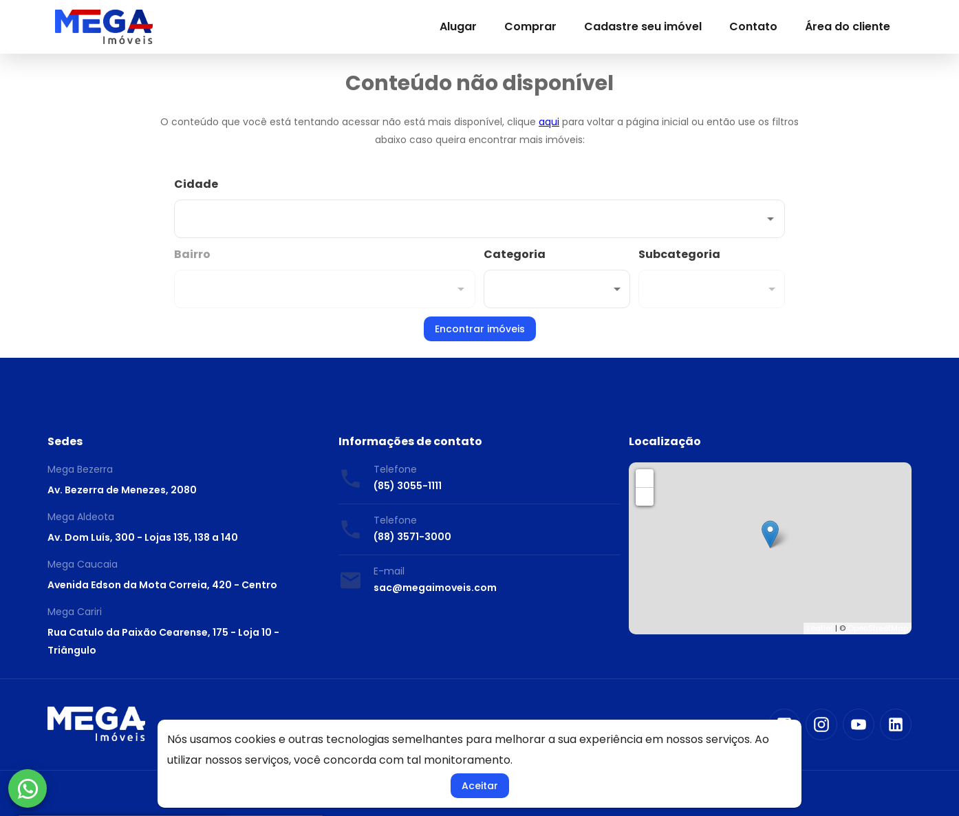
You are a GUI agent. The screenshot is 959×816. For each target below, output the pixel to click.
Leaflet (820, 628)
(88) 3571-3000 (412, 537)
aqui (549, 122)
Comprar (530, 26)
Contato (753, 26)
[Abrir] (770, 218)
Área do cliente (847, 26)
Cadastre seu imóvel (643, 26)
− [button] (645, 496)
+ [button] (645, 477)
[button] (557, 289)
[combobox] (479, 207)
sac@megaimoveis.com (435, 587)
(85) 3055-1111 (408, 486)
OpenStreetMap (878, 628)
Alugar (458, 26)
